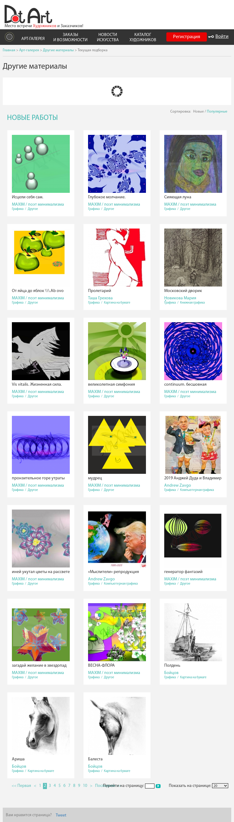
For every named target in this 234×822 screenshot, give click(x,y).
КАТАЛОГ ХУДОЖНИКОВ (142, 37)
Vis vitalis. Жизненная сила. (37, 384)
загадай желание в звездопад (39, 665)
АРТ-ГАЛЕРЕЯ (33, 39)
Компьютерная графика (197, 490)
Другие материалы (58, 50)
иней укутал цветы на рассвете (41, 572)
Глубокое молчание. (107, 197)
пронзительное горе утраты (38, 478)
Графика (17, 209)
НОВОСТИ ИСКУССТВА (108, 37)
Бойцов (171, 673)
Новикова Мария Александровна (180, 300)
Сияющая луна (177, 197)
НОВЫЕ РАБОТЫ (32, 118)
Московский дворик (183, 291)
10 (85, 786)
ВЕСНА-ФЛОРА (101, 665)
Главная (9, 50)
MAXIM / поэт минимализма (38, 204)
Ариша (18, 759)
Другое (33, 209)
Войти (218, 36)
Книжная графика (192, 303)
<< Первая (21, 786)
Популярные (217, 112)
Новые (198, 112)
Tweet (61, 815)
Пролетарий (99, 291)
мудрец (95, 478)
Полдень (172, 665)
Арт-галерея (29, 50)
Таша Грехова (100, 298)
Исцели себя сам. (27, 197)
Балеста (95, 759)
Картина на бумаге (117, 303)
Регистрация (186, 36)
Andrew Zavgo (177, 485)
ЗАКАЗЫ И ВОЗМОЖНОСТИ (70, 37)
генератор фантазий (183, 572)
